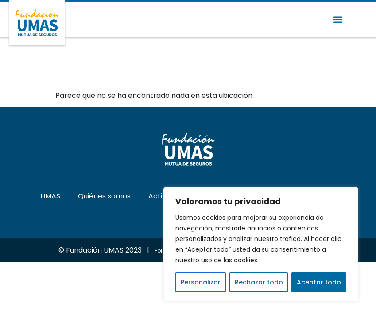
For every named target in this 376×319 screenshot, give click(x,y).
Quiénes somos (104, 196)
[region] (260, 244)
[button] (338, 19)
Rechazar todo (259, 282)
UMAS (50, 196)
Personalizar (201, 282)
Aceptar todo (319, 282)
